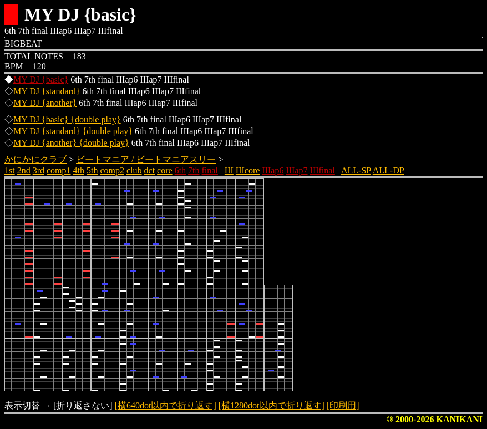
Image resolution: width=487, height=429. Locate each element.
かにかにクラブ (35, 159)
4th (78, 170)
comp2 (112, 170)
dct (149, 170)
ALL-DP (388, 170)
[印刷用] (343, 405)
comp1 (59, 170)
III (229, 170)
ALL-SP (356, 170)
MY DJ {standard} (46, 91)
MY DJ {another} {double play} (71, 142)
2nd (24, 170)
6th (180, 170)
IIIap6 (272, 170)
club (134, 170)
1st (9, 170)
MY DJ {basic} (40, 79)
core (165, 170)
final (210, 170)
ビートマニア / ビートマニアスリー (146, 159)
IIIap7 (296, 170)
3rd (38, 170)
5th (92, 170)
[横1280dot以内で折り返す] (271, 405)
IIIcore (248, 170)
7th (193, 170)
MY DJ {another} (45, 103)
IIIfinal (322, 170)
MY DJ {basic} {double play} (67, 119)
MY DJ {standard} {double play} (73, 131)
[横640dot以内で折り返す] (165, 405)
